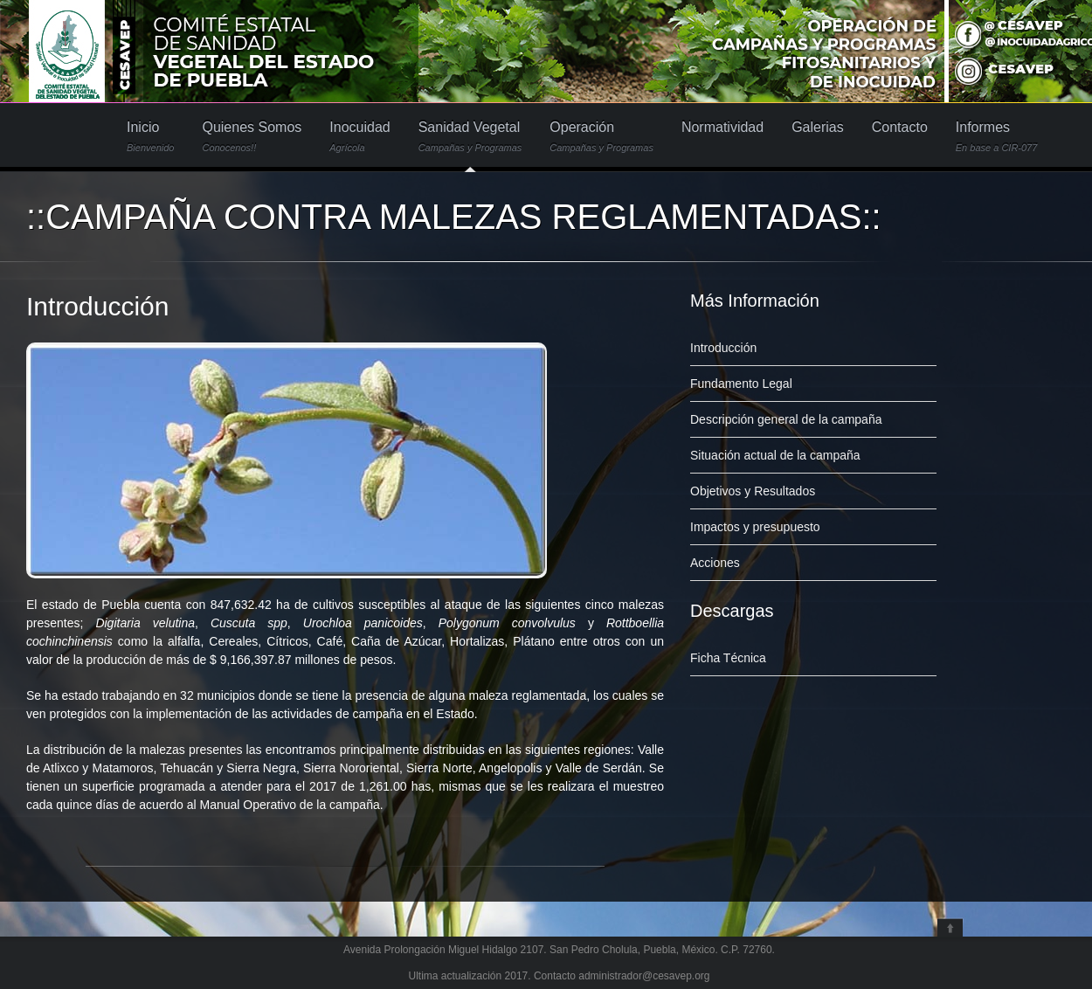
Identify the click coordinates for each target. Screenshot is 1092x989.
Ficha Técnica (728, 658)
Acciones (715, 563)
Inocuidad (359, 137)
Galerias (817, 128)
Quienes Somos (251, 137)
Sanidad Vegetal (470, 137)
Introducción (97, 306)
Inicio (150, 137)
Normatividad (722, 128)
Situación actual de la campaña (775, 455)
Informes (997, 137)
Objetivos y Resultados (752, 491)
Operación (601, 137)
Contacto (900, 128)
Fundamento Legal (741, 384)
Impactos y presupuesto (755, 527)
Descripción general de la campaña (785, 419)
